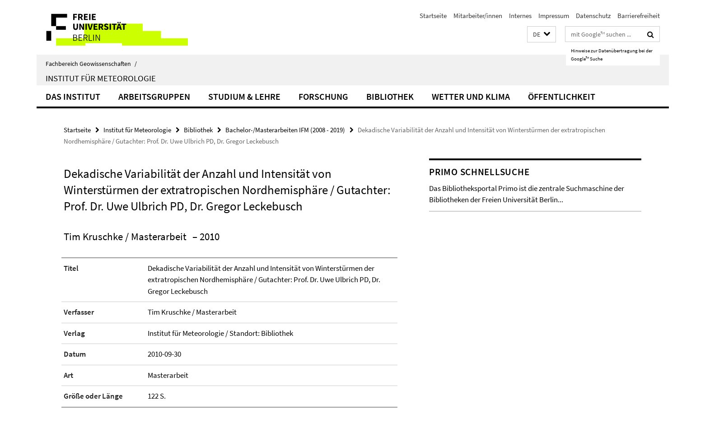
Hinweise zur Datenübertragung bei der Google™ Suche (612, 54)
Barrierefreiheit (638, 15)
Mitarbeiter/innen (477, 15)
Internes (520, 15)
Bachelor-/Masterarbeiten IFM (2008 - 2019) (285, 130)
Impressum (553, 15)
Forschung (323, 96)
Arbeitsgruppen (154, 96)
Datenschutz (593, 15)
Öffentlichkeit (561, 96)
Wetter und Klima (471, 96)
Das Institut (73, 96)
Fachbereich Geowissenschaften (91, 63)
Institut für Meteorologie (101, 78)
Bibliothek (390, 96)
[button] (541, 34)
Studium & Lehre (244, 96)
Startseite (433, 15)
